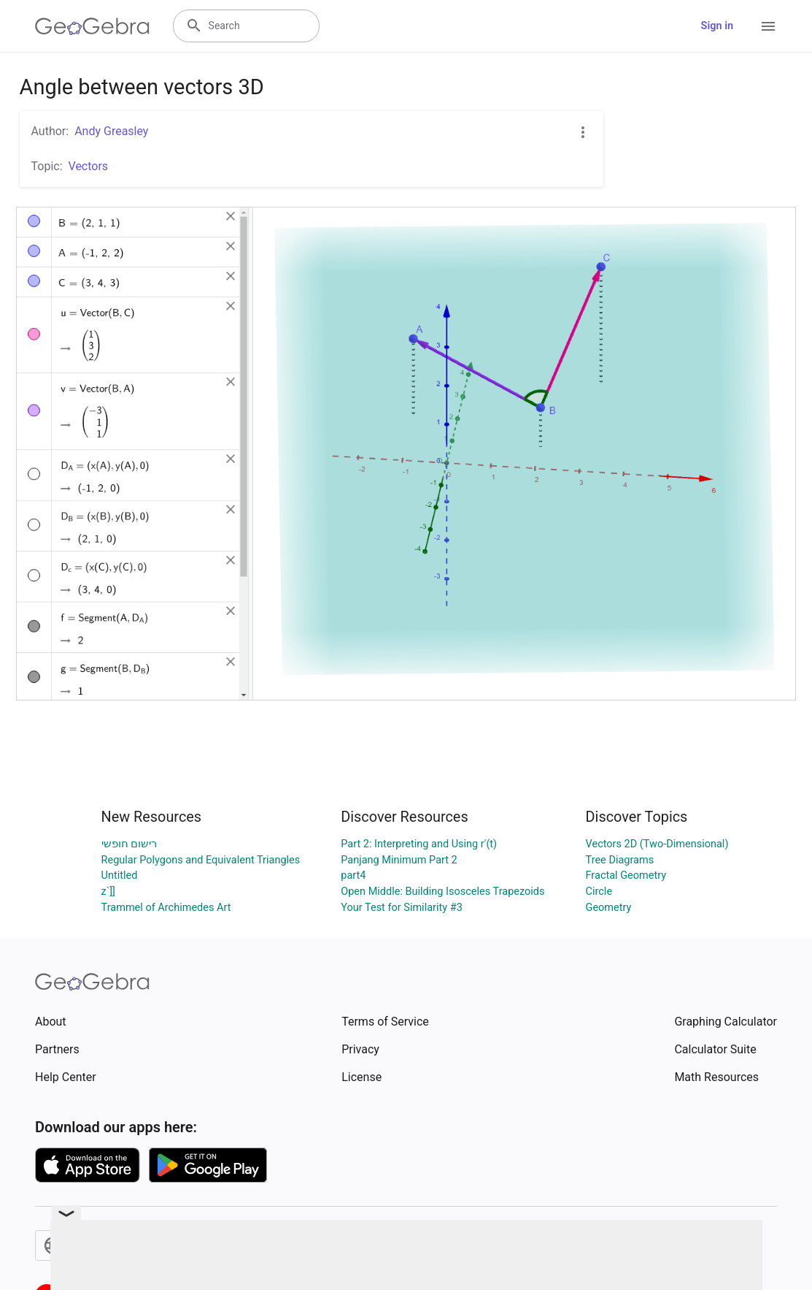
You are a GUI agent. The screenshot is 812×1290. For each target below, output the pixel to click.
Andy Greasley (111, 131)
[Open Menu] (768, 26)
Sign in (717, 26)
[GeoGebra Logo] (92, 26)
